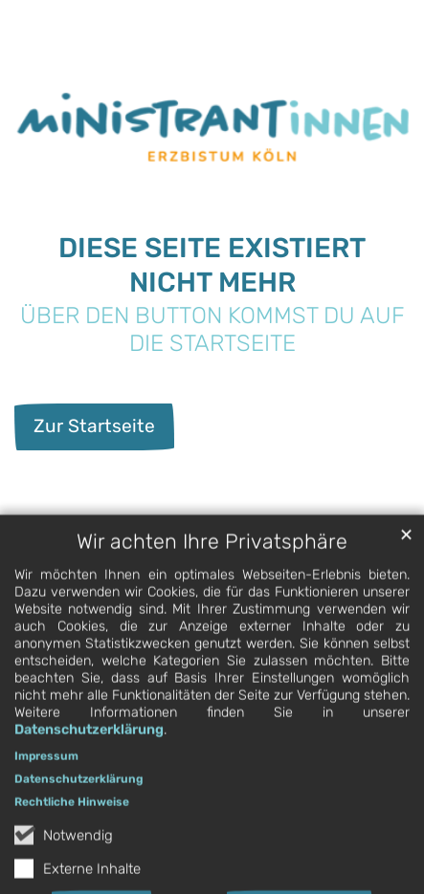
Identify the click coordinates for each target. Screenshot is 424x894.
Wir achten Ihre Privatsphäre (212, 560)
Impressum (46, 774)
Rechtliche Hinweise (71, 820)
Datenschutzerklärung (89, 748)
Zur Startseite (94, 426)
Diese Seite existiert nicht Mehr (212, 264)
